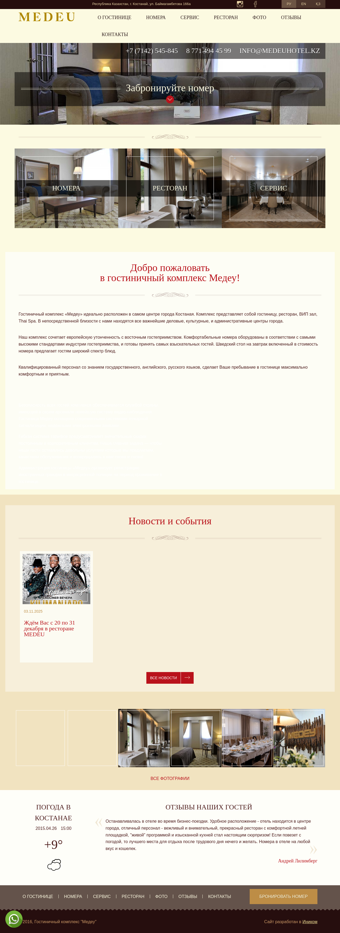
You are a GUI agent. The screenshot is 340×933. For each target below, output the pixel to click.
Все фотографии (170, 778)
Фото (259, 17)
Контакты (115, 34)
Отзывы (291, 17)
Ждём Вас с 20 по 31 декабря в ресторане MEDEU (49, 628)
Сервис (189, 17)
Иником (310, 921)
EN (303, 4)
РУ (289, 4)
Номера (156, 17)
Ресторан (226, 17)
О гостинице (114, 17)
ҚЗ (318, 4)
